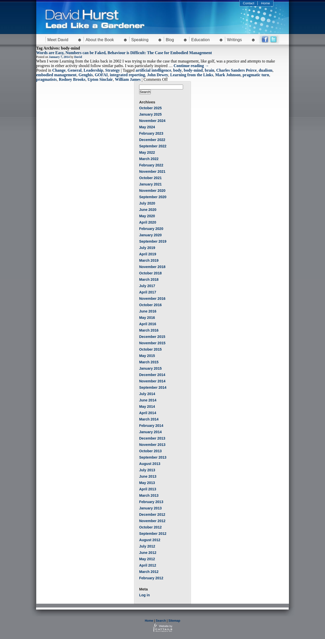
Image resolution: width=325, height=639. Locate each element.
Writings (234, 40)
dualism (265, 70)
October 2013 (150, 451)
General (75, 70)
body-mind (193, 70)
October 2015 (150, 349)
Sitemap (174, 620)
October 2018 (150, 273)
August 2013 (149, 464)
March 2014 (148, 419)
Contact (248, 3)
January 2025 (150, 114)
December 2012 (152, 514)
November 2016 (152, 299)
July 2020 (147, 203)
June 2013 (147, 476)
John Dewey (157, 75)
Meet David (58, 40)
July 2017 (147, 286)
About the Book (100, 40)
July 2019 (147, 248)
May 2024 (147, 127)
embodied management (56, 75)
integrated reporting (127, 75)
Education (200, 40)
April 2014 (147, 413)
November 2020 (152, 191)
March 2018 (148, 279)
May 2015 (147, 356)
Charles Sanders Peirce (236, 70)
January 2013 (150, 508)
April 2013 (147, 489)
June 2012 (147, 553)
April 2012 (147, 565)
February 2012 (151, 578)
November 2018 (152, 267)
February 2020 (151, 229)
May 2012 (147, 559)
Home (265, 3)
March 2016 (148, 330)
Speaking (140, 40)
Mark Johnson (227, 75)
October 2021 (150, 178)
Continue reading (191, 66)
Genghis (85, 75)
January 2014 (150, 432)
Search (161, 620)
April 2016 (147, 324)
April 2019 (147, 254)
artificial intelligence (153, 70)
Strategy (112, 70)
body (177, 70)
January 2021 (150, 184)
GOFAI (101, 75)
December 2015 (152, 337)
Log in (144, 595)
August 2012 (149, 540)
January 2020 (150, 235)
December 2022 (152, 140)
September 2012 (152, 534)
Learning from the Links (191, 75)
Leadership (93, 70)
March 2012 (148, 572)
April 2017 (147, 292)
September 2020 (152, 197)
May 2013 (147, 483)
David (78, 57)
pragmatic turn (255, 75)
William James (127, 79)
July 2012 (147, 546)
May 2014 (147, 406)
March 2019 (148, 260)
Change (59, 70)
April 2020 (147, 222)
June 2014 (147, 400)
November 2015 (152, 343)
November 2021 (152, 171)
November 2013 (152, 445)
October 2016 (150, 305)
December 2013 (152, 438)
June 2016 (147, 311)
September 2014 (152, 387)
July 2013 (147, 470)
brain (209, 70)
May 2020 (147, 216)
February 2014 (151, 426)
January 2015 (150, 368)
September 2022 (152, 146)
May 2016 (147, 318)
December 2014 (152, 375)
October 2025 (150, 108)
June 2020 (147, 210)
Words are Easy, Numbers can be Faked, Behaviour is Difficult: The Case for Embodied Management (124, 53)
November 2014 (152, 381)
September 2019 (152, 241)
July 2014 (147, 394)
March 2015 (148, 362)
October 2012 (150, 527)
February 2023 (151, 133)
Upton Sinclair (100, 79)
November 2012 (152, 521)
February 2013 (151, 502)
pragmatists (46, 79)
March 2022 (148, 159)
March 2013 (148, 495)
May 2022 (147, 152)
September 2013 (152, 457)
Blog (170, 40)
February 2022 (151, 165)
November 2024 (152, 121)
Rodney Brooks (72, 79)
